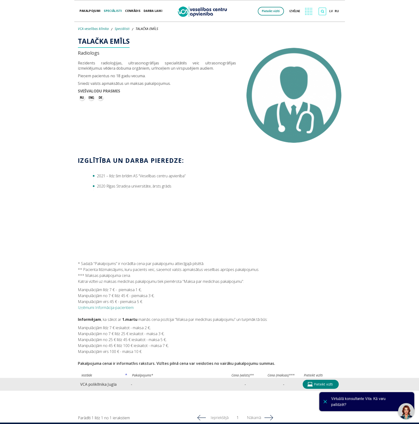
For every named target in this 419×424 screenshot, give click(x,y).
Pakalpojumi (90, 9)
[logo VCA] (204, 11)
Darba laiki (153, 9)
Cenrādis (132, 9)
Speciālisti (113, 9)
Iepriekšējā (220, 417)
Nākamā (254, 417)
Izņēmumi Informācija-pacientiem (106, 307)
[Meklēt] (322, 11)
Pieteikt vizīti (271, 11)
